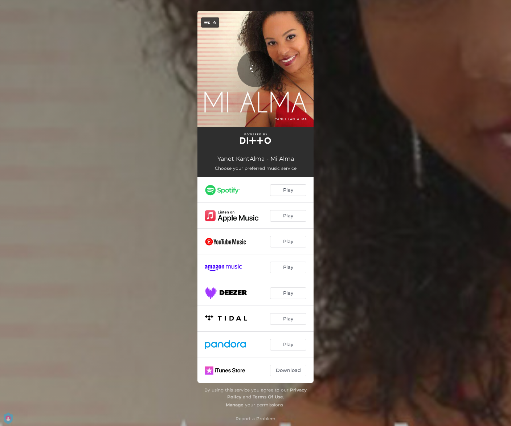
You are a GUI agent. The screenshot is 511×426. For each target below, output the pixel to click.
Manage (235, 404)
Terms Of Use (268, 397)
